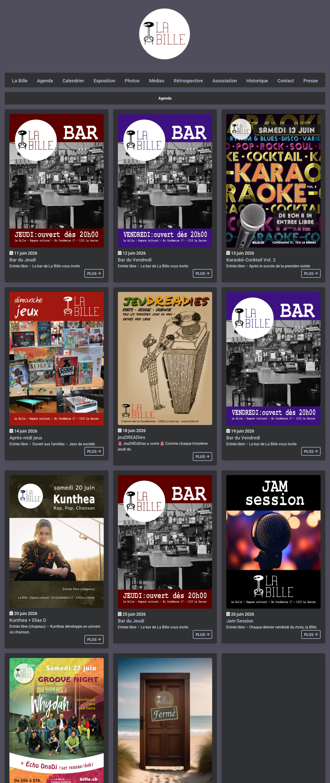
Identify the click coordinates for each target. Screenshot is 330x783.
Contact (285, 81)
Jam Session (239, 621)
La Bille (20, 81)
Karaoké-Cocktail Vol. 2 (251, 260)
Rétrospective (188, 81)
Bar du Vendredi (135, 260)
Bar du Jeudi (22, 260)
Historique (257, 81)
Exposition (104, 81)
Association (224, 81)
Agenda (45, 81)
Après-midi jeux (25, 438)
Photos (132, 81)
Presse (310, 81)
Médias (156, 81)
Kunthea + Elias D (27, 620)
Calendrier (73, 81)
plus (94, 273)
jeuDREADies (131, 437)
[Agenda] (56, 181)
